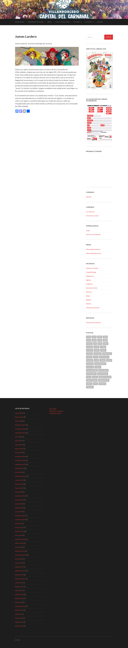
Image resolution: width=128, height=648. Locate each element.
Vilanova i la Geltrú (92, 268)
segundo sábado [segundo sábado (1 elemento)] (91, 380)
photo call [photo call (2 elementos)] (90, 367)
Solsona (88, 304)
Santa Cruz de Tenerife (93, 234)
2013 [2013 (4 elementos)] (88, 337)
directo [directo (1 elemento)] (103, 350)
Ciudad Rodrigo (91, 272)
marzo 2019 (19, 563)
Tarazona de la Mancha (93, 322)
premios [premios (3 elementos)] (97, 367)
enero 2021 (18, 535)
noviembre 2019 (20, 555)
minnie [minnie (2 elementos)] (109, 360)
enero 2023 (18, 492)
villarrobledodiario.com (93, 253)
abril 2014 (18, 614)
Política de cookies (55, 413)
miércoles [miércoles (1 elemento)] (90, 363)
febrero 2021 (19, 531)
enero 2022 (18, 511)
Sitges (88, 296)
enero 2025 (18, 452)
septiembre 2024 (20, 464)
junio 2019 (18, 559)
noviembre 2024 (20, 460)
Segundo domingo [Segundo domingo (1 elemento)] (105, 377)
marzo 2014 (19, 618)
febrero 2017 (19, 586)
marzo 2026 (19, 413)
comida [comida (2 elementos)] (103, 347)
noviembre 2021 (20, 519)
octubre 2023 (19, 480)
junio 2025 (18, 437)
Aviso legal (52, 409)
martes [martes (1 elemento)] (102, 360)
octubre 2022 (19, 500)
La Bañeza (89, 284)
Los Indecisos (90, 212)
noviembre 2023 (20, 476)
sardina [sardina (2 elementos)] (95, 377)
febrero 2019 (19, 567)
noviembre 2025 (20, 429)
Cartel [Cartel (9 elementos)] (96, 347)
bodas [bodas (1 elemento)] (105, 343)
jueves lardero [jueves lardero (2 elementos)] (104, 357)
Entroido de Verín (91, 288)
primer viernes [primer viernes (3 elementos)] (91, 373)
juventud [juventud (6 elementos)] (89, 360)
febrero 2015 (19, 610)
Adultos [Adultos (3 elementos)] (89, 343)
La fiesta (88, 22)
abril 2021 (18, 523)
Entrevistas (19, 22)
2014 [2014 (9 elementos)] (94, 337)
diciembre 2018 (20, 571)
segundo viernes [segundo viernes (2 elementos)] (103, 380)
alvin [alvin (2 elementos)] (100, 343)
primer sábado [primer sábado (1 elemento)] (103, 370)
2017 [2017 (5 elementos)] (88, 340)
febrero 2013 (19, 626)
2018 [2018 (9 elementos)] (94, 340)
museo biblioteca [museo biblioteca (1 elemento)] (100, 363)
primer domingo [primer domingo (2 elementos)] (92, 370)
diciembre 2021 (20, 515)
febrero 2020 (19, 543)
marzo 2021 (19, 527)
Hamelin (88, 197)
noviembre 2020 (20, 539)
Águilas (88, 280)
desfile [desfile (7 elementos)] (97, 350)
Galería (100, 22)
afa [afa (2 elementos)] (95, 343)
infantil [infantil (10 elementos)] (89, 357)
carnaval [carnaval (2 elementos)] (89, 347)
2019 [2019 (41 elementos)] (99, 340)
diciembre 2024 (20, 456)
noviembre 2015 (20, 606)
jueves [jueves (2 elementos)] (96, 357)
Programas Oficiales (36, 22)
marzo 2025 (19, 445)
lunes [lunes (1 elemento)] (96, 360)
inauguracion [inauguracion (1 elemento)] (107, 353)
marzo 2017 (19, 582)
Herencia (89, 292)
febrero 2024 (19, 468)
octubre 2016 (19, 594)
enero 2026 (18, 421)
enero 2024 (18, 472)
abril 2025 (18, 441)
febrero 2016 (19, 598)
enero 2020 (18, 547)
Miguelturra (90, 276)
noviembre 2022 (20, 496)
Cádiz (88, 230)
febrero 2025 (19, 448)
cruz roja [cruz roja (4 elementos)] (89, 350)
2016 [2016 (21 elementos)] (105, 337)
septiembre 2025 (20, 433)
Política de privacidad (56, 411)
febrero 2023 (19, 488)
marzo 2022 (19, 504)
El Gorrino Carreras (92, 216)
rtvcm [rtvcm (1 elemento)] (89, 377)
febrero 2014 (19, 622)
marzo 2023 (19, 484)
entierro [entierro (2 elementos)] (89, 353)
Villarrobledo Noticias (93, 249)
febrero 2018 (19, 575)
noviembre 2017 (20, 579)
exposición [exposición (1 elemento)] (97, 353)
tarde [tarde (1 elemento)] (95, 383)
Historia (77, 22)
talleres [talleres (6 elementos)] (89, 383)
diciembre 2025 (20, 425)
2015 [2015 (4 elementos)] (99, 337)
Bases (49, 22)
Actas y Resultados (62, 22)
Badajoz (88, 300)
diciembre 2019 (20, 551)
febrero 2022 (19, 508)
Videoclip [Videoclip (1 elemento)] (90, 387)
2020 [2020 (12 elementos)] (105, 340)
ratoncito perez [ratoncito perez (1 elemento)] (102, 373)
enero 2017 (18, 590)
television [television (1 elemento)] (102, 383)
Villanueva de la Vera (92, 307)
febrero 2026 (19, 417)
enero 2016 (18, 602)
